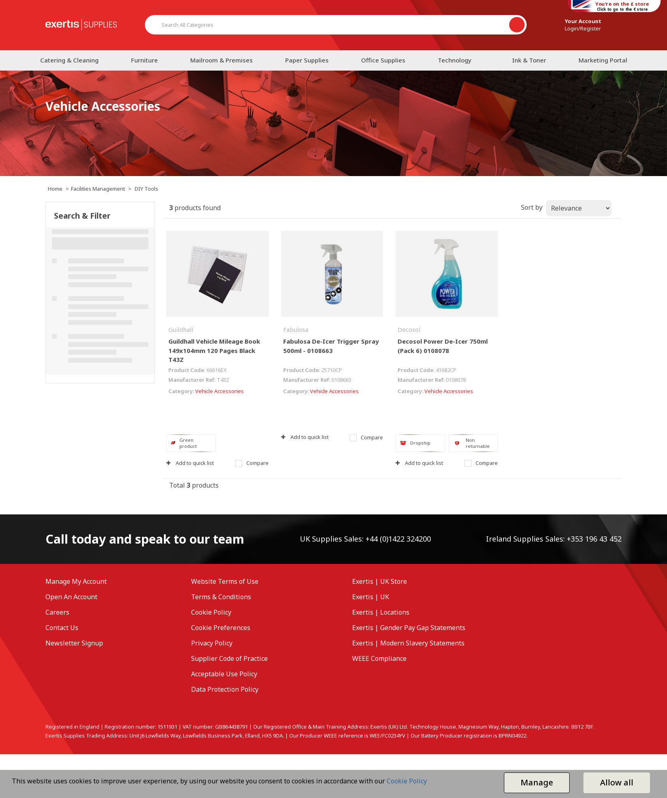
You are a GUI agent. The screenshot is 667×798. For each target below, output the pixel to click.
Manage (537, 782)
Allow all (616, 782)
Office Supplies (383, 60)
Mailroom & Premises (221, 60)
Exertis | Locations (380, 612)
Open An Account (71, 597)
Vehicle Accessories (219, 391)
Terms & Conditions (221, 597)
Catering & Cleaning (69, 60)
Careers (57, 612)
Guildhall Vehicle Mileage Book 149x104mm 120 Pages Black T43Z (214, 350)
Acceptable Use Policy (224, 674)
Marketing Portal (603, 60)
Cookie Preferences (220, 627)
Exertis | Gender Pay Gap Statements (408, 627)
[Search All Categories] (336, 24)
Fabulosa (295, 329)
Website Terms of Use (224, 581)
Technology (454, 60)
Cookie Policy (211, 612)
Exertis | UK (370, 597)
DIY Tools (146, 188)
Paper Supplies (307, 60)
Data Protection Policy (224, 689)
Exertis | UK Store (379, 581)
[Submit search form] (517, 24)
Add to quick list (190, 463)
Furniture (144, 60)
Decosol (409, 329)
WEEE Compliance (379, 658)
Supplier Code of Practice (229, 658)
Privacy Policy (211, 643)
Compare (252, 463)
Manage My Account (76, 581)
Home (55, 188)
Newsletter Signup (74, 643)
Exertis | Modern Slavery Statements (408, 643)
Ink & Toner (529, 60)
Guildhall (180, 329)
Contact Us (61, 627)
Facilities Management (98, 188)
